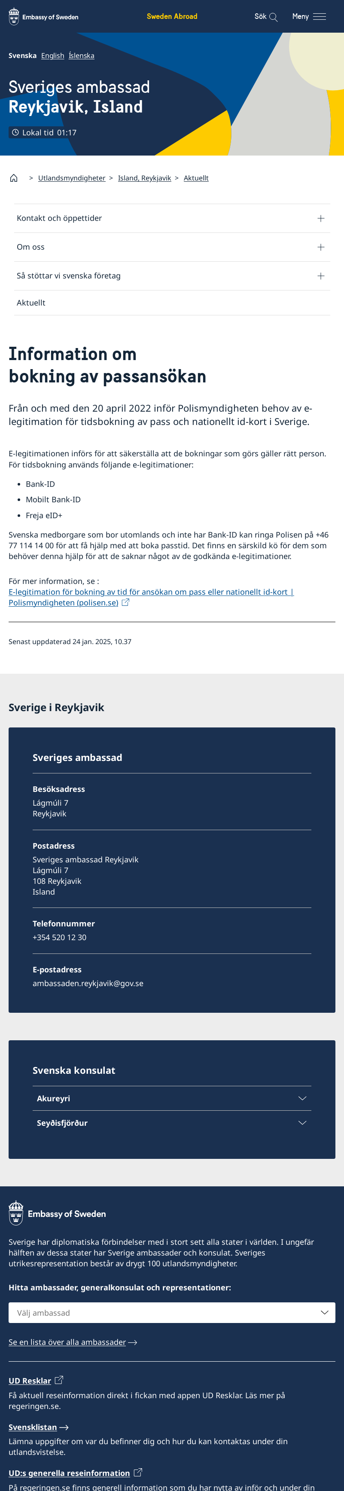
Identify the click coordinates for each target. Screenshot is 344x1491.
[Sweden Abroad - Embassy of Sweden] (51, 16)
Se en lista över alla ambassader (67, 1342)
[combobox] (172, 1313)
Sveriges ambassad (79, 97)
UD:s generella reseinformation (69, 1473)
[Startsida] (17, 177)
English (52, 55)
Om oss (31, 247)
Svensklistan (33, 1427)
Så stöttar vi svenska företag (69, 276)
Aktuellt (196, 178)
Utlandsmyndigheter (72, 178)
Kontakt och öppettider (59, 218)
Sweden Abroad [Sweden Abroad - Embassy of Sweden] (172, 16)
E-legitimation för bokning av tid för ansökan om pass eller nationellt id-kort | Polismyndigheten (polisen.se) (151, 597)
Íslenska (81, 55)
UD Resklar (30, 1381)
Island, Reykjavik (144, 178)
